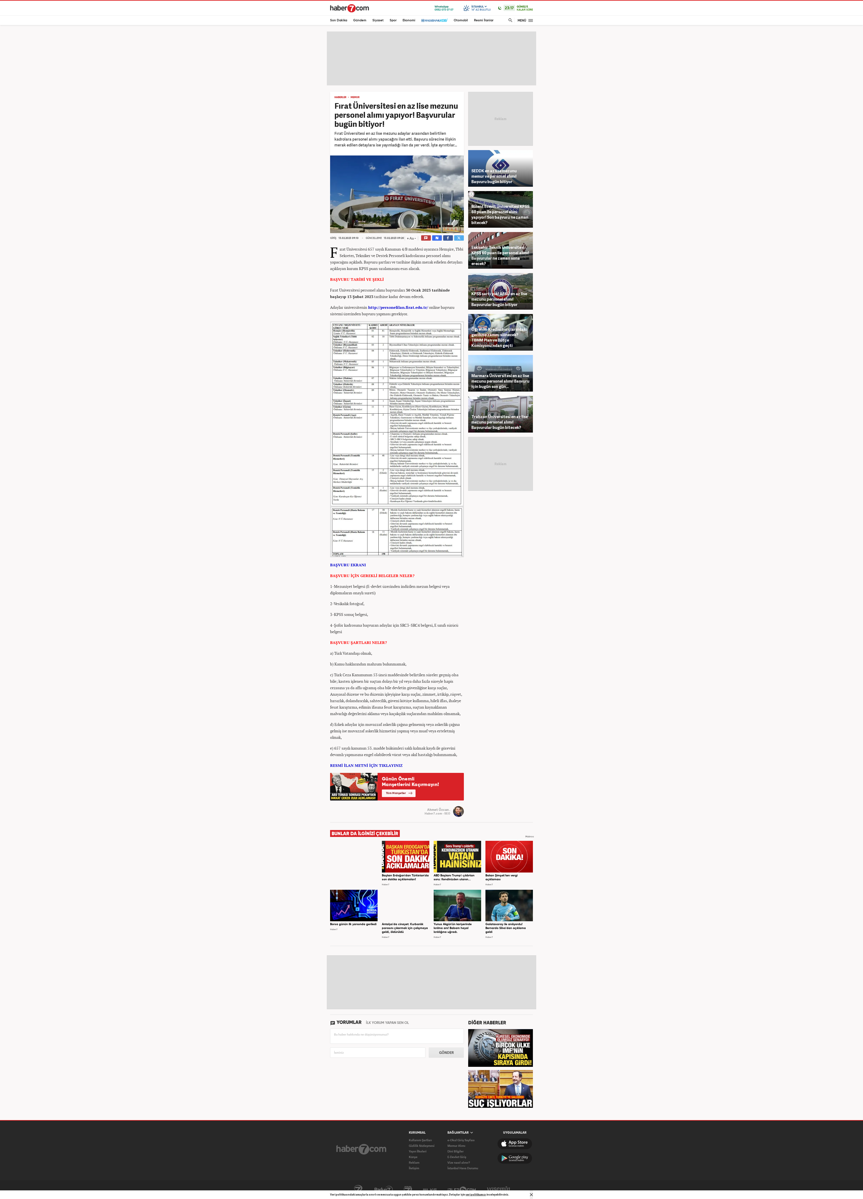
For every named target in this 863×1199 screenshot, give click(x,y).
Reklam (414, 1162)
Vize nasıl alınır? (458, 1162)
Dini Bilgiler (455, 1151)
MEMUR (355, 97)
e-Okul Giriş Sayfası (461, 1140)
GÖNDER (446, 1052)
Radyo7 (384, 1189)
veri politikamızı (476, 1194)
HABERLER (340, 97)
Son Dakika (338, 20)
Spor (393, 20)
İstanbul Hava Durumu (462, 1168)
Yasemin (498, 1189)
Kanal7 (358, 1189)
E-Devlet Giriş (456, 1157)
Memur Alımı (456, 1146)
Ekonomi (409, 20)
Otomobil (461, 20)
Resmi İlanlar (483, 20)
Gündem (359, 20)
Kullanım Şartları (420, 1140)
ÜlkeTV (430, 1189)
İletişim (414, 1168)
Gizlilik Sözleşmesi (422, 1146)
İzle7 (462, 1189)
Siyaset (378, 20)
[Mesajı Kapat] (531, 1194)
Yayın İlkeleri (418, 1151)
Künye (413, 1157)
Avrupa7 (408, 1189)
